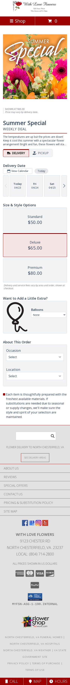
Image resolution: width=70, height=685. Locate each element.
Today (41, 171)
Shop (17, 21)
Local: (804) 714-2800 (35, 554)
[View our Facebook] (25, 525)
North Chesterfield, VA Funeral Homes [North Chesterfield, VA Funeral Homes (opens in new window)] (34, 637)
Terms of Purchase (46, 663)
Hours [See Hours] (58, 681)
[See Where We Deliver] (35, 457)
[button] (35, 597)
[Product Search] (36, 436)
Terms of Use (35, 670)
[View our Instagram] (38, 525)
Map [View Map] (35, 681)
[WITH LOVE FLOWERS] (35, 11)
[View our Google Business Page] (32, 525)
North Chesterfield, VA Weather (27, 650)
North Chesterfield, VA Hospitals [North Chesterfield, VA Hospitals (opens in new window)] (35, 643)
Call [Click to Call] (11, 681)
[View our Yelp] (45, 525)
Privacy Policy (18, 663)
